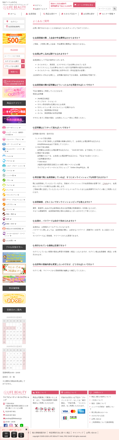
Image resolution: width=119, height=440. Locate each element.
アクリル (9, 161)
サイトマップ (78, 433)
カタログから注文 (97, 416)
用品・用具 (10, 214)
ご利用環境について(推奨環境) (102, 422)
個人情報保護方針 (39, 433)
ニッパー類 (10, 175)
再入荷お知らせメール (99, 412)
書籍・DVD (10, 224)
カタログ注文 (68, 14)
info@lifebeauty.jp (44, 144)
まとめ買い (10, 240)
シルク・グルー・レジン (14, 166)
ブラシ (8, 180)
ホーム (12, 14)
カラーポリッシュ (12, 128)
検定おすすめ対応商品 (14, 229)
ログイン (37, 5)
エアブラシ (10, 204)
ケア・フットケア (12, 144)
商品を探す (49, 14)
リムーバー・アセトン (14, 139)
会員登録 (31, 14)
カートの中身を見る (85, 5)
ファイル (9, 170)
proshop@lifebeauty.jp (13, 418)
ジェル (8, 156)
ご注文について (97, 400)
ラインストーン (11, 195)
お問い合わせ (96, 419)
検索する (14, 72)
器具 (8, 219)
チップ (8, 190)
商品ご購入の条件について (101, 397)
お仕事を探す (87, 14)
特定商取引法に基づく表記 (59, 433)
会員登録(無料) (14, 27)
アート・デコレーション (14, 200)
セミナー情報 (107, 14)
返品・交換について (98, 403)
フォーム (9, 185)
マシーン (9, 209)
